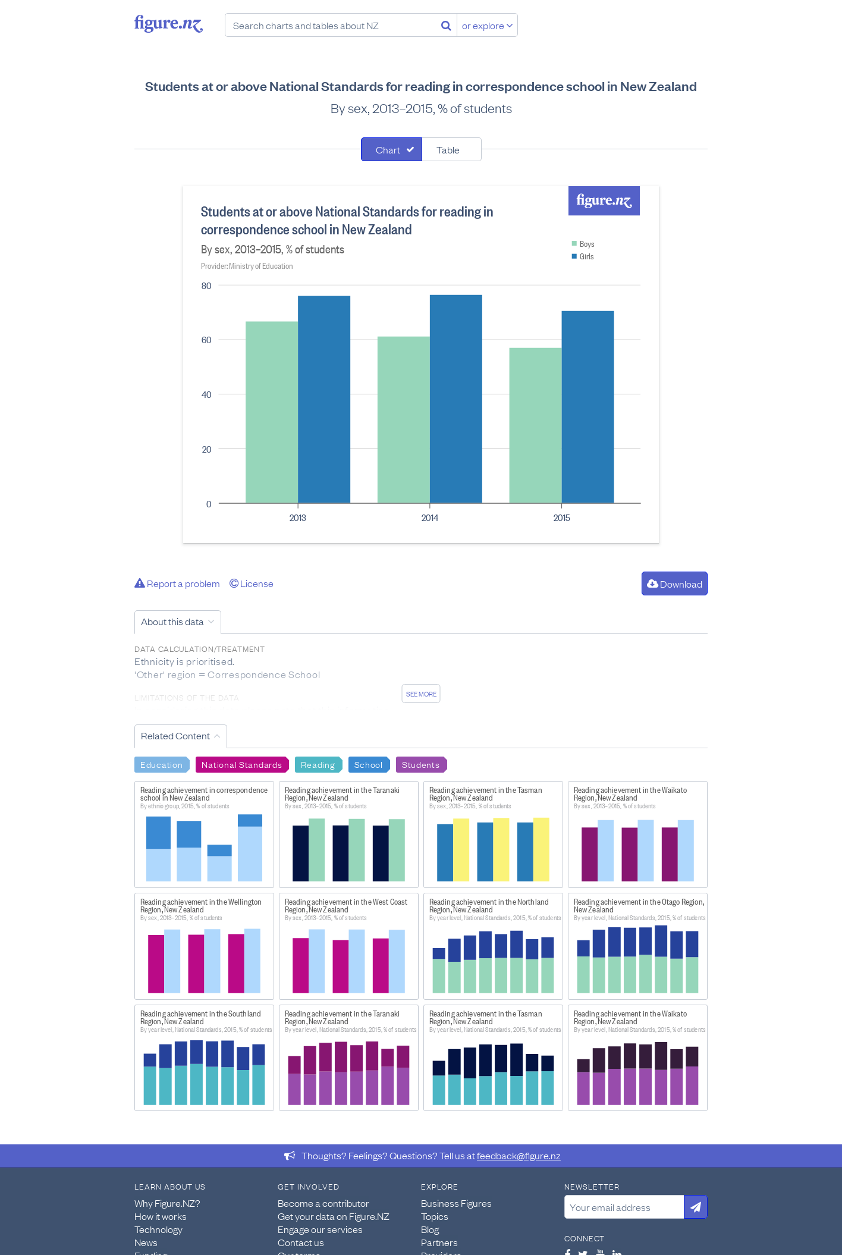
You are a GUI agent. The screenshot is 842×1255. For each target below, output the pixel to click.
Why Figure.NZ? (167, 1202)
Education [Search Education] (161, 763)
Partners (439, 1241)
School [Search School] (368, 763)
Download (674, 583)
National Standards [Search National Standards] (242, 763)
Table (448, 149)
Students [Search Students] (421, 763)
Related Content (175, 735)
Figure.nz (168, 24)
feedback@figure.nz (519, 1155)
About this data (172, 621)
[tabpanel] (421, 364)
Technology (158, 1228)
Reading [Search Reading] (318, 763)
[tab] (391, 149)
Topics (434, 1215)
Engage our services (320, 1228)
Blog (430, 1228)
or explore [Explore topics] (487, 25)
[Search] (446, 25)
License (252, 582)
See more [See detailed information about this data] (421, 693)
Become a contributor (323, 1202)
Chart (388, 149)
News (146, 1241)
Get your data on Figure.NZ (333, 1215)
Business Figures (456, 1202)
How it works (160, 1215)
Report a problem (177, 582)
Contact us (301, 1241)
